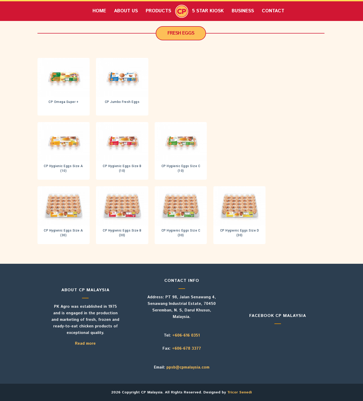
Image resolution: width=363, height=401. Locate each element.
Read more (85, 343)
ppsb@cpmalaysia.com (187, 367)
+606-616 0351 (186, 335)
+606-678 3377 (186, 348)
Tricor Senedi (239, 392)
